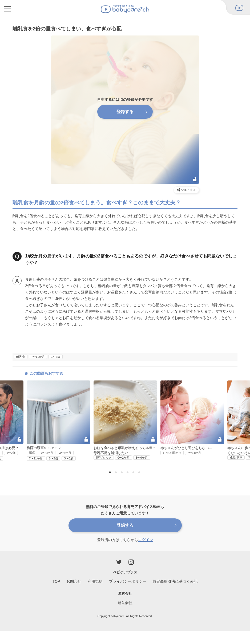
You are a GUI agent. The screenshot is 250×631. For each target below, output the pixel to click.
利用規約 (95, 581)
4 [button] (128, 472)
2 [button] (116, 472)
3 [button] (122, 472)
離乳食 (20, 356)
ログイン (145, 540)
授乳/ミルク (103, 457)
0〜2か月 (47, 452)
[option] (125, 420)
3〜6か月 (65, 452)
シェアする (186, 190)
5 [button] (134, 472)
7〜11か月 (38, 356)
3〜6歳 (68, 458)
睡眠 (32, 452)
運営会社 (125, 603)
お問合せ (73, 581)
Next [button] (241, 411)
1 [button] (110, 472)
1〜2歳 (55, 356)
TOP (56, 581)
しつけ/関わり (172, 452)
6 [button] (140, 472)
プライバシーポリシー (127, 581)
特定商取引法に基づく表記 (175, 581)
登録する (125, 111)
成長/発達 (236, 457)
